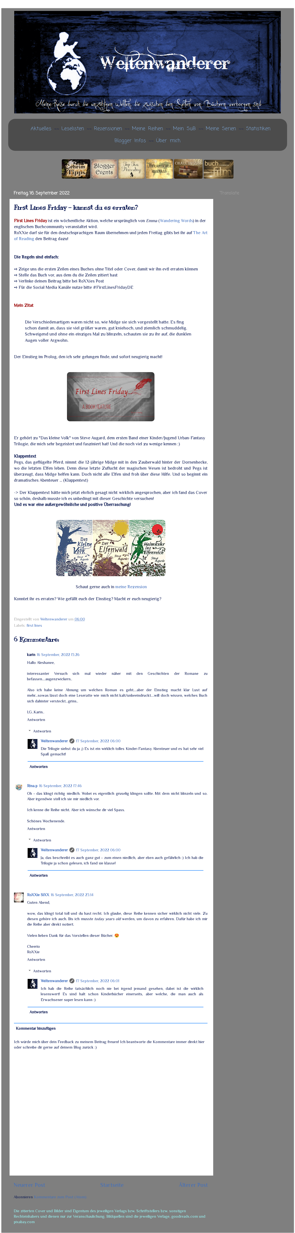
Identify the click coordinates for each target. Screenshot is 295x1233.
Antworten (36, 719)
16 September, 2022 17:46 (60, 786)
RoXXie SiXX (38, 895)
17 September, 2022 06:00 (98, 741)
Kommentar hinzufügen (36, 1028)
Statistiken (258, 129)
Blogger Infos (130, 141)
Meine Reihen (147, 129)
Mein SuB (184, 129)
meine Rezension (131, 586)
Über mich (168, 141)
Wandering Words (176, 220)
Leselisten (73, 129)
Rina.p (32, 786)
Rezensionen (108, 129)
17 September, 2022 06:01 (97, 981)
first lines (34, 625)
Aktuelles (41, 129)
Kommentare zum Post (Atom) (60, 1197)
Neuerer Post (29, 1185)
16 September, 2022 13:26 (58, 654)
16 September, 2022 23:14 (72, 895)
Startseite (112, 1185)
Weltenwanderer (54, 741)
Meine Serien (221, 129)
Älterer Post (193, 1185)
